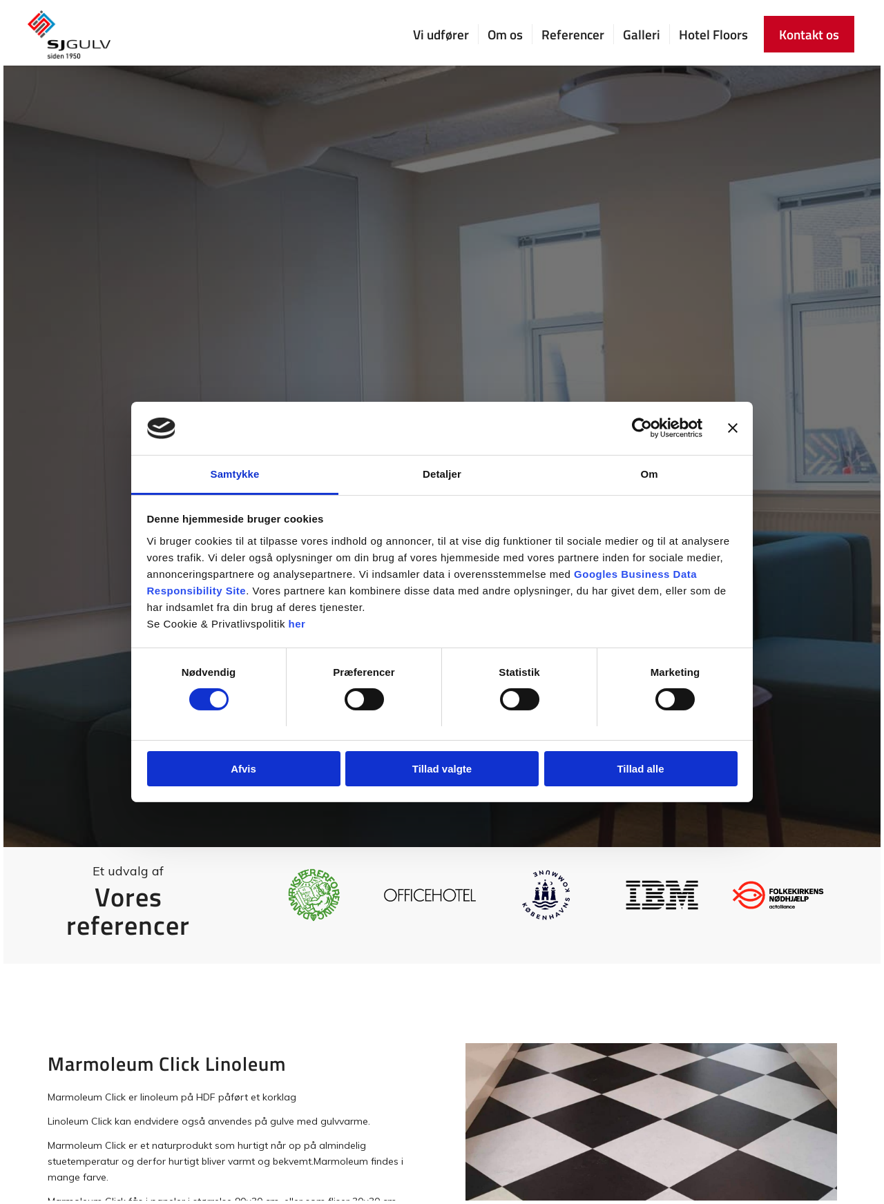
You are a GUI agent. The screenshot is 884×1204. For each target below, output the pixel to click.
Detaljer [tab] (442, 474)
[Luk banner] (733, 428)
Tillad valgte (442, 769)
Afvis (243, 769)
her (297, 624)
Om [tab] (648, 474)
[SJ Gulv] (69, 34)
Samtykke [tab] (235, 474)
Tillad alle (640, 769)
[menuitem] (441, 34)
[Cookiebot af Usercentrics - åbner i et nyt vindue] (642, 428)
